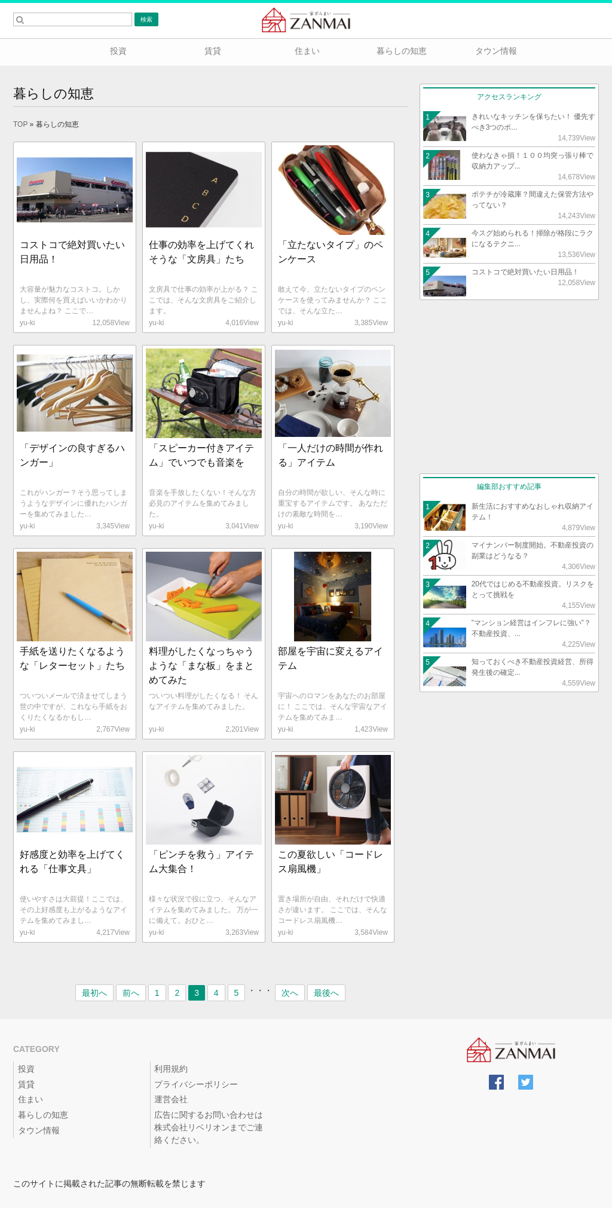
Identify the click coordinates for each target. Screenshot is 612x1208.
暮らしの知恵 (400, 51)
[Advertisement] (509, 386)
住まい (306, 51)
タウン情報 (495, 51)
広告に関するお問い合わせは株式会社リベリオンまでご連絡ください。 (208, 1127)
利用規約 (171, 1069)
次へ (289, 993)
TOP (20, 124)
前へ (131, 993)
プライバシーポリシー (196, 1084)
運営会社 (171, 1099)
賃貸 (211, 51)
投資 (117, 51)
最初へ (94, 993)
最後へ (326, 993)
